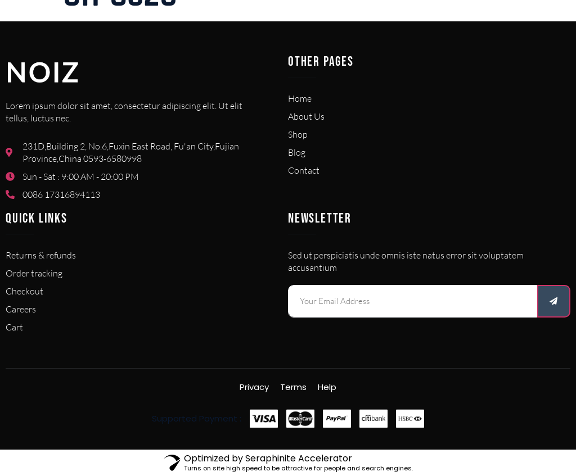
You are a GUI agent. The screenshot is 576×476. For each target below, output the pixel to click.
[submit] (554, 301)
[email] (412, 301)
